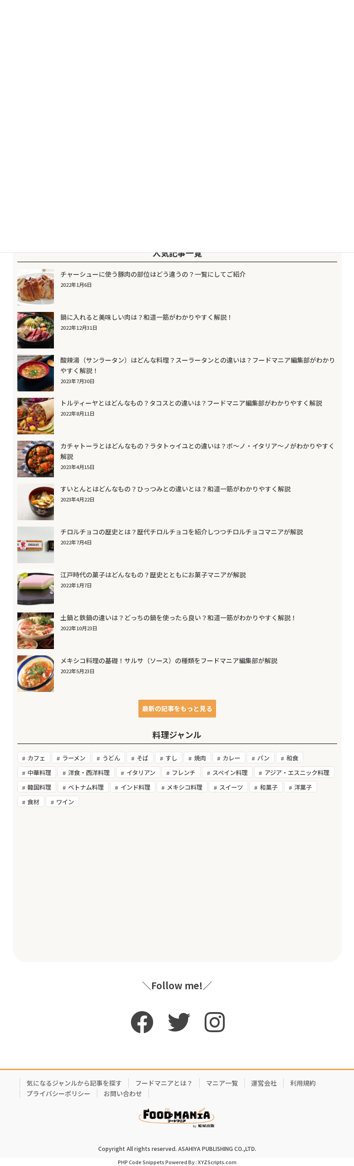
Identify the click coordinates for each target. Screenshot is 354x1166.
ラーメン (73, 758)
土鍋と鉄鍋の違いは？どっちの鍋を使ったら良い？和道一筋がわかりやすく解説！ (178, 617)
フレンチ (183, 772)
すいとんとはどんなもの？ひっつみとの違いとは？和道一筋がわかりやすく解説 (175, 488)
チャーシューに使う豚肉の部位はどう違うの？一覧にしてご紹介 (153, 274)
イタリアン (141, 772)
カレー (231, 758)
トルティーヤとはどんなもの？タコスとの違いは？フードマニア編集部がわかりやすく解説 (191, 402)
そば (142, 758)
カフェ (36, 758)
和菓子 (269, 787)
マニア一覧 (222, 1082)
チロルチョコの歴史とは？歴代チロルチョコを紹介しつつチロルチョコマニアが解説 (181, 531)
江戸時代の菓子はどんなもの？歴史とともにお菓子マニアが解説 (153, 574)
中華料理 (39, 772)
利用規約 (303, 1082)
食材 (33, 801)
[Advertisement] (177, 885)
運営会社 (264, 1082)
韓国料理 (39, 787)
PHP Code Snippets (141, 1162)
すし (171, 758)
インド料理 (135, 787)
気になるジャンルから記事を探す (74, 1082)
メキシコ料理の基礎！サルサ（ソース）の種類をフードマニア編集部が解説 (168, 660)
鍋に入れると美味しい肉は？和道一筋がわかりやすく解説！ (146, 317)
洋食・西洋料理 (89, 772)
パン (263, 758)
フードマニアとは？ (164, 1082)
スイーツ (231, 787)
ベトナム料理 (86, 787)
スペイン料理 (230, 772)
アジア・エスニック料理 (296, 772)
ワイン (65, 801)
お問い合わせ (123, 1093)
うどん (111, 758)
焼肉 (200, 758)
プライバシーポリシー (58, 1093)
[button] (177, 709)
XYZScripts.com (217, 1162)
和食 (292, 758)
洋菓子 (303, 787)
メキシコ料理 (184, 787)
